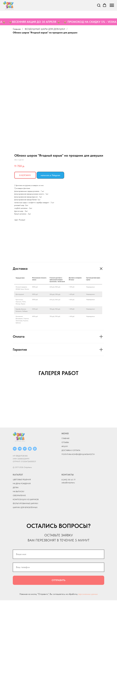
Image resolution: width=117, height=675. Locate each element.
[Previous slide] (6, 420)
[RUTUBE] (25, 523)
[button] (99, 5)
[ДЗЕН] (30, 523)
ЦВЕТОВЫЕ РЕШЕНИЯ (22, 554)
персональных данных (88, 668)
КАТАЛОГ (18, 549)
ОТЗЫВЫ (65, 517)
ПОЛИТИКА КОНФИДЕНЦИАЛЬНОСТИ (78, 529)
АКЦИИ (65, 521)
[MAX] (35, 523)
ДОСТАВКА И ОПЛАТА (71, 525)
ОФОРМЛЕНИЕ (19, 570)
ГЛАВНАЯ (65, 513)
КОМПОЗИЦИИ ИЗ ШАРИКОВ (26, 574)
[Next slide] (111, 420)
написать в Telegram (50, 175)
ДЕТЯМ (15, 562)
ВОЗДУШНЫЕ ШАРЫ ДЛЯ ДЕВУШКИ (45, 29)
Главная (17, 29)
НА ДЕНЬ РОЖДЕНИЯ (22, 558)
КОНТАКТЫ (68, 549)
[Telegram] (20, 523)
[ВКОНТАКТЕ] (15, 523)
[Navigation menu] (112, 5)
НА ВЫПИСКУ (18, 566)
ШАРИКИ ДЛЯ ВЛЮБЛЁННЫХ (25, 582)
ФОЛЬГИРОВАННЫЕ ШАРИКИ (25, 578)
